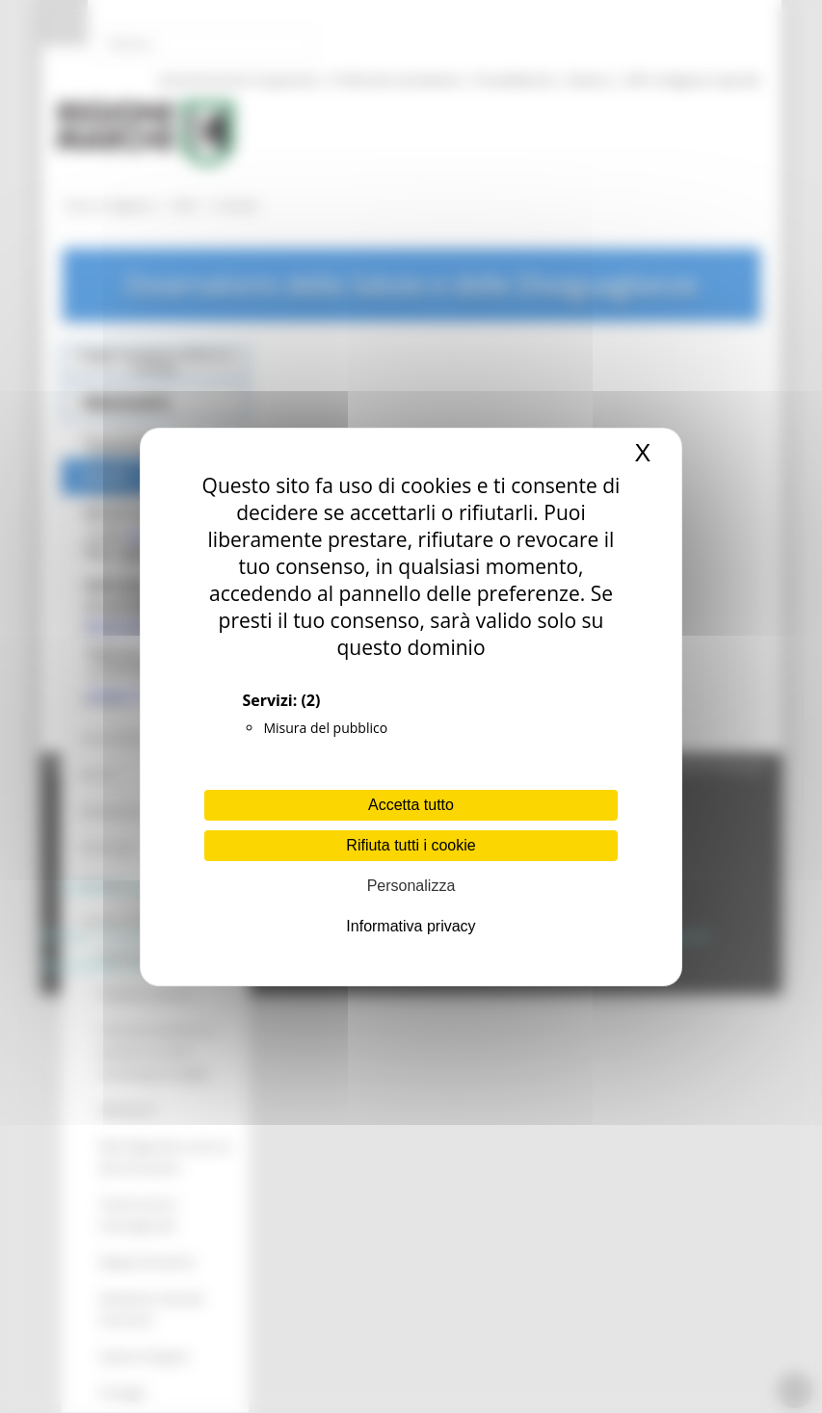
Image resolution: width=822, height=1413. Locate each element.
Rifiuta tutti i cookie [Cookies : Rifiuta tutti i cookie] (410, 845)
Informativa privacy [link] (410, 926)
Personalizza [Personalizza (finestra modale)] (411, 885)
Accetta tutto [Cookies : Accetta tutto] (411, 805)
